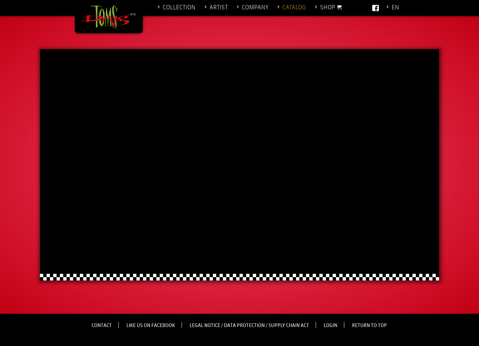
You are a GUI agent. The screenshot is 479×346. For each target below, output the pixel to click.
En (395, 8)
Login (330, 325)
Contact (101, 325)
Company (255, 8)
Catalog (294, 8)
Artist (219, 8)
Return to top (369, 325)
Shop (327, 8)
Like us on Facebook (150, 325)
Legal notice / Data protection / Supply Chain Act (249, 325)
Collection (179, 8)
